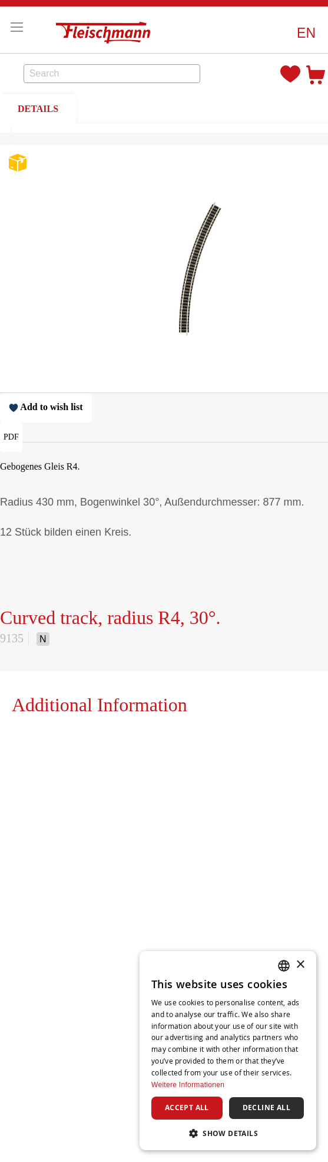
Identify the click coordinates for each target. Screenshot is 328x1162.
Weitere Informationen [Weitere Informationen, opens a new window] (187, 1085)
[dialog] (228, 1050)
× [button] (300, 964)
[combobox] (112, 73)
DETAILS (38, 109)
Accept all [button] (187, 1107)
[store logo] (106, 29)
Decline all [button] (266, 1107)
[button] (306, 33)
